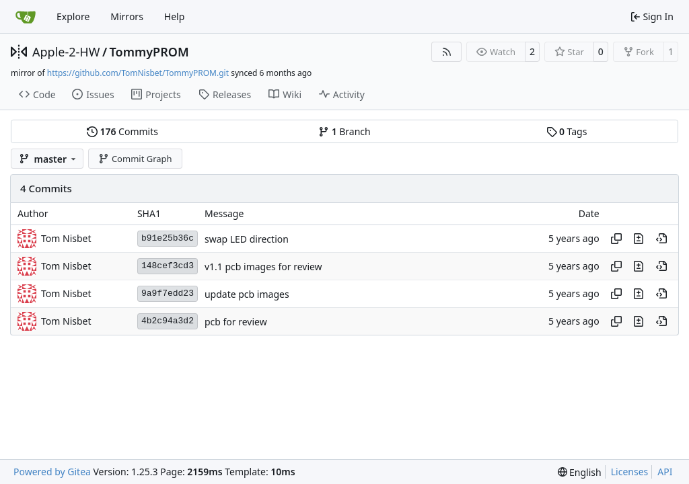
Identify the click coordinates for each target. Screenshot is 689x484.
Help (174, 16)
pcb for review (236, 321)
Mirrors (126, 16)
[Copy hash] (616, 239)
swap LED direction (247, 239)
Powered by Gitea (52, 471)
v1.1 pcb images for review (263, 266)
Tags (566, 131)
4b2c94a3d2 (167, 321)
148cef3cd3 (167, 266)
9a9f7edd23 (167, 293)
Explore (73, 16)
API (664, 471)
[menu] (580, 472)
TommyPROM (149, 51)
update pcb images (247, 294)
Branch (344, 131)
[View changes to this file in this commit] (638, 239)
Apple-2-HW (66, 51)
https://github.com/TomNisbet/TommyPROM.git (138, 73)
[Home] (25, 17)
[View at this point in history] (661, 239)
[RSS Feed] (446, 52)
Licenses (630, 471)
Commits (122, 131)
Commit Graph (135, 159)
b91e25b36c (167, 238)
